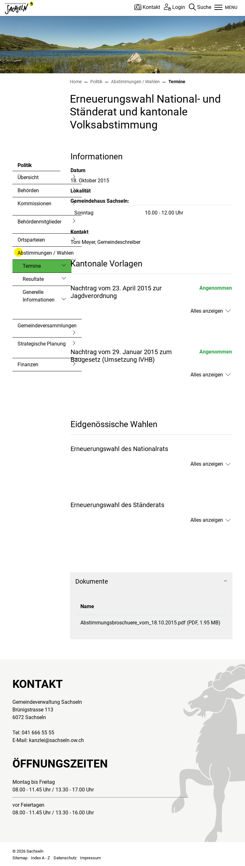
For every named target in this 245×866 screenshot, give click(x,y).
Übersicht (28, 177)
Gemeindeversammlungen (47, 326)
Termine (39, 268)
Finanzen (28, 364)
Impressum (90, 857)
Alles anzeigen (206, 311)
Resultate (33, 279)
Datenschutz (65, 857)
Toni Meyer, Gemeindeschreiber (105, 242)
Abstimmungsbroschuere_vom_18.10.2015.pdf (133, 623)
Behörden (28, 190)
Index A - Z (40, 857)
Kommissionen (34, 203)
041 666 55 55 (38, 733)
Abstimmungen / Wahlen (46, 253)
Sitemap (19, 857)
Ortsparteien (31, 240)
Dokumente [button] (91, 581)
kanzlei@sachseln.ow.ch (56, 740)
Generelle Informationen (39, 296)
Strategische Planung (42, 344)
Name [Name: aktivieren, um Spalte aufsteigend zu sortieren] (87, 606)
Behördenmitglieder (39, 222)
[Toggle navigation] (226, 8)
